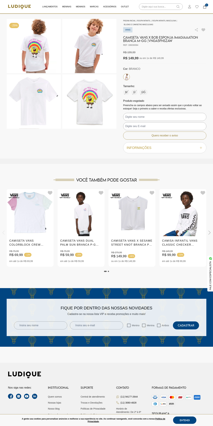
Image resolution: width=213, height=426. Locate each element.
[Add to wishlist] (203, 29)
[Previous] (3, 233)
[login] (189, 6)
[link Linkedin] (34, 396)
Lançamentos (50, 6)
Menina (150, 325)
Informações (165, 148)
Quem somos (55, 396)
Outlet (125, 6)
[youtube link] (26, 396)
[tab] (105, 271)
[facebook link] (10, 396)
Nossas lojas (54, 402)
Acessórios (109, 6)
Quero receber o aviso (165, 135)
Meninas (66, 6)
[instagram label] (18, 396)
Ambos (165, 325)
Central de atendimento (93, 396)
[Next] (209, 233)
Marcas (94, 6)
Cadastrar (186, 325)
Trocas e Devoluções (91, 402)
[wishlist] (197, 6)
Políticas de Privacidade (93, 408)
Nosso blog (54, 408)
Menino (135, 325)
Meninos (80, 6)
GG (143, 92)
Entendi (185, 420)
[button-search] (178, 6)
